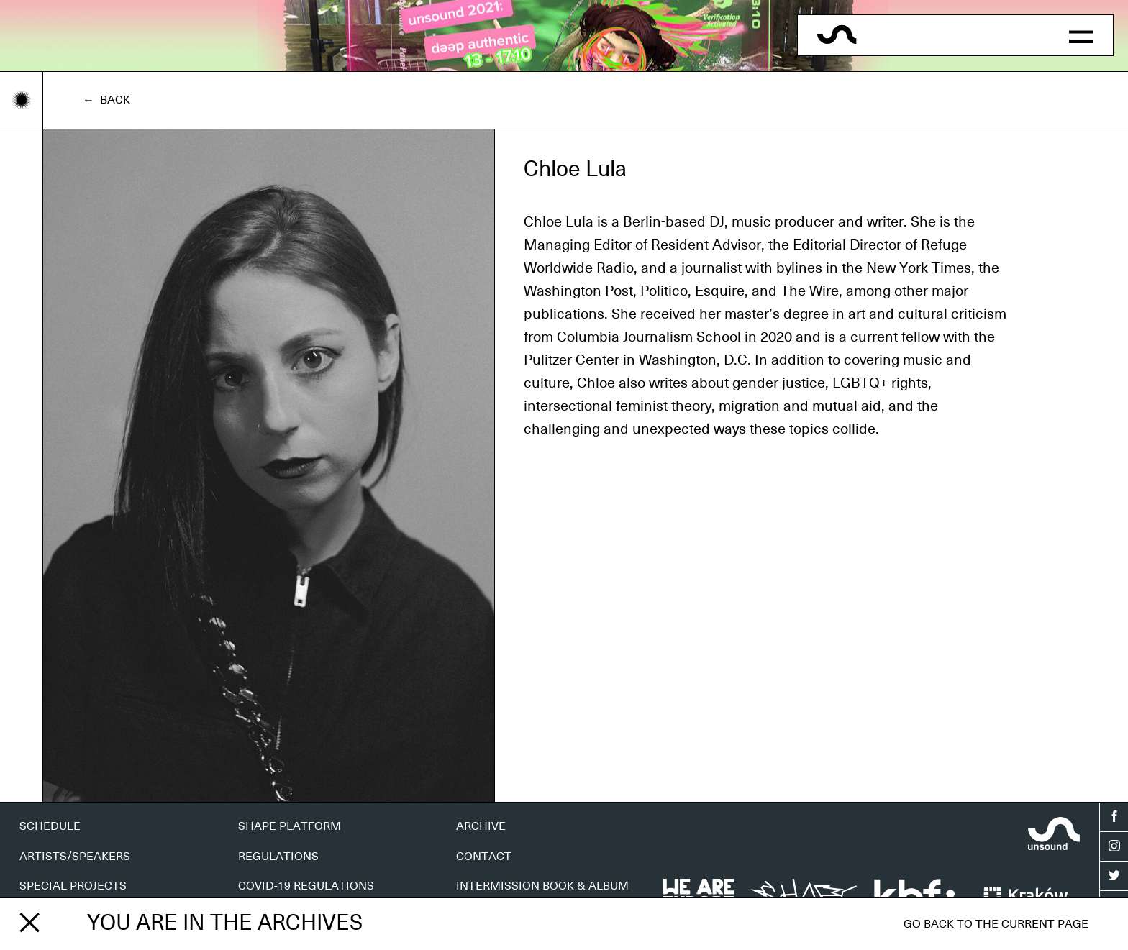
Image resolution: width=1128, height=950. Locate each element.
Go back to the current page (996, 924)
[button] (1081, 35)
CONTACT (483, 856)
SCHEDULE (50, 826)
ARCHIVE (481, 826)
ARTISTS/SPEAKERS (74, 856)
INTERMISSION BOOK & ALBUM (542, 886)
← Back (106, 100)
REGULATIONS (278, 856)
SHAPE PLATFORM (289, 826)
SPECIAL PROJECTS (73, 886)
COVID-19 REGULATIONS (306, 886)
